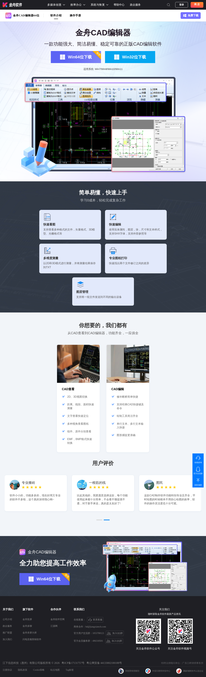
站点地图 (55, 670)
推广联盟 (7, 632)
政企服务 (135, 4)
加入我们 (7, 639)
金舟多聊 (27, 626)
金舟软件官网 (57, 619)
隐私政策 (22, 670)
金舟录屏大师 (30, 632)
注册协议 (7, 670)
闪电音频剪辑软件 (32, 639)
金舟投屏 (27, 619)
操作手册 (75, 15)
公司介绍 (7, 619)
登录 (181, 5)
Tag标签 (70, 670)
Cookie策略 (38, 670)
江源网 (54, 626)
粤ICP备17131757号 (73, 662)
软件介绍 (56, 15)
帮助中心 (119, 4)
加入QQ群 (115, 633)
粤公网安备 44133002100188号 (104, 662)
